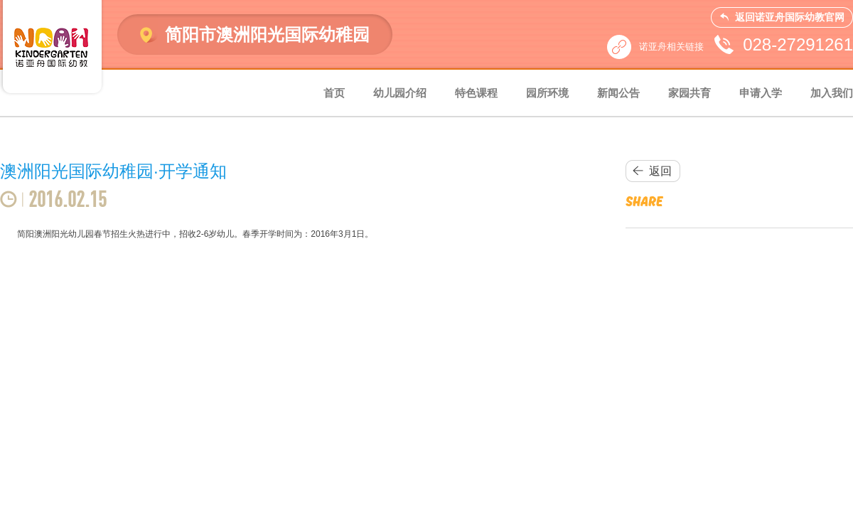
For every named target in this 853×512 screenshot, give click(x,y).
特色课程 (476, 93)
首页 (334, 93)
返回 (660, 171)
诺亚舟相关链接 (671, 46)
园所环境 (547, 93)
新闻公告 (618, 93)
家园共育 (689, 93)
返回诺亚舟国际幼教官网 (789, 17)
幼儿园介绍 (399, 93)
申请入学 (760, 93)
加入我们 (831, 93)
